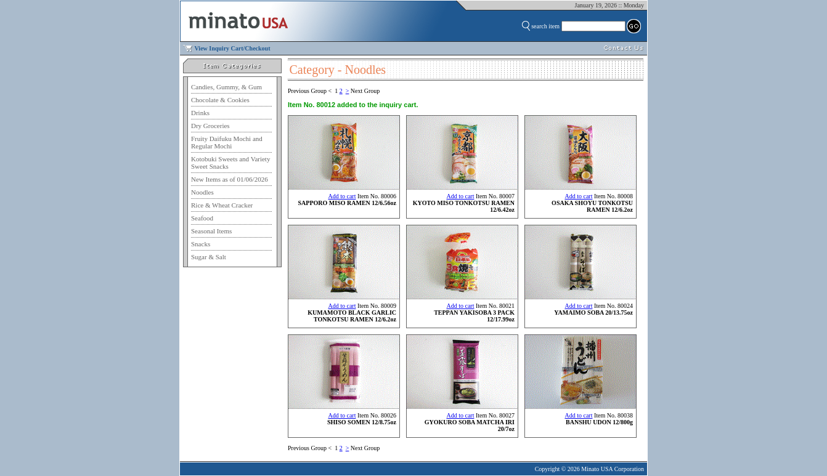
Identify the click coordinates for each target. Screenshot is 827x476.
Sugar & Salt (208, 256)
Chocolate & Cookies (220, 99)
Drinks (200, 112)
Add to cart (342, 196)
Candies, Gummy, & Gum (226, 87)
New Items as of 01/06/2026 (229, 179)
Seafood (202, 218)
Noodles (202, 192)
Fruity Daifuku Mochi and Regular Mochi (227, 142)
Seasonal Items (211, 231)
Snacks (200, 244)
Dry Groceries (210, 125)
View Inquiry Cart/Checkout (233, 48)
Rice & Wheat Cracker (222, 205)
